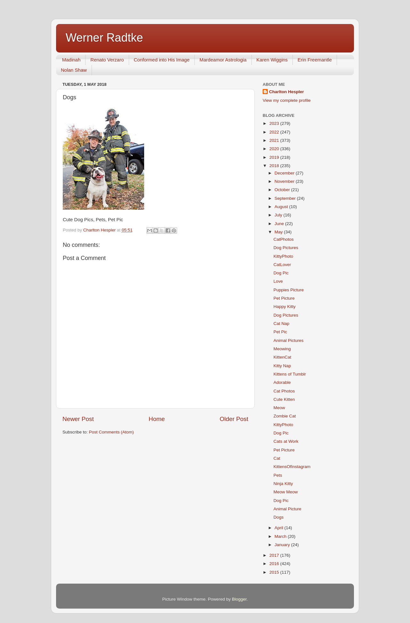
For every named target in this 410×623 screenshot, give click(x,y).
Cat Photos (284, 391)
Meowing (282, 348)
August (282, 206)
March (281, 536)
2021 (274, 140)
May (279, 232)
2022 (274, 132)
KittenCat (282, 357)
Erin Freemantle (315, 59)
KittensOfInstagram (292, 466)
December (285, 173)
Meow (279, 407)
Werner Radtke (104, 37)
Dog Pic (281, 273)
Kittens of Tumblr (290, 374)
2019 (274, 157)
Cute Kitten (284, 399)
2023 (274, 123)
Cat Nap (282, 323)
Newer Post (78, 419)
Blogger (239, 599)
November (285, 181)
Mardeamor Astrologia (223, 59)
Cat (277, 458)
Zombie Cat (285, 416)
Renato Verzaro (107, 59)
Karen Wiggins (272, 59)
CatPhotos (284, 239)
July (279, 215)
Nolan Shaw (74, 70)
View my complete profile (287, 100)
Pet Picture (284, 298)
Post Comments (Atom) (111, 432)
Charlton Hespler (286, 91)
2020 (274, 148)
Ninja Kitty (283, 483)
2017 (274, 555)
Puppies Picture (289, 289)
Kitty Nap (282, 365)
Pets (278, 475)
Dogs (279, 517)
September (286, 198)
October (283, 189)
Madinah (71, 59)
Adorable (282, 382)
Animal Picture (287, 508)
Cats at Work (286, 441)
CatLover (282, 264)
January (283, 544)
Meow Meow (286, 492)
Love (278, 281)
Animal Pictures (289, 340)
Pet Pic (280, 331)
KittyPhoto (283, 256)
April (279, 527)
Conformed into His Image (162, 59)
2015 (274, 572)
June (280, 223)
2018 (274, 165)
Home (157, 419)
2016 (274, 563)
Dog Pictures (286, 247)
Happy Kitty (285, 306)
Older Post (234, 419)
